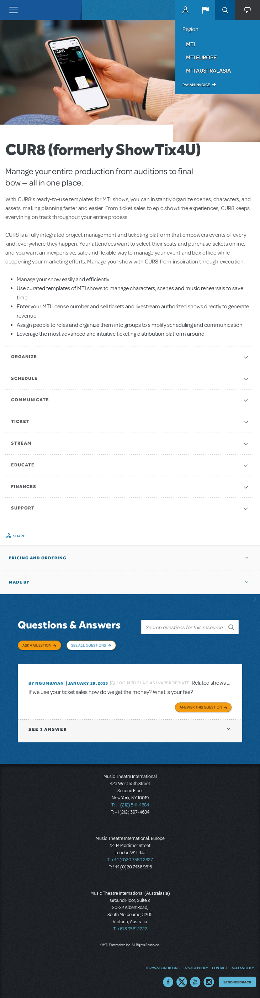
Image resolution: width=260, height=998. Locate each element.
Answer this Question (201, 707)
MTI (190, 44)
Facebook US (168, 982)
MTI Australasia (208, 70)
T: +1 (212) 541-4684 (130, 805)
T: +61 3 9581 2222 (130, 929)
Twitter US (181, 982)
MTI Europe (201, 57)
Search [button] (225, 10)
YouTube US (195, 982)
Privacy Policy (196, 968)
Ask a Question (36, 645)
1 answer (47, 729)
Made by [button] (19, 582)
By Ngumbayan (46, 683)
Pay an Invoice (196, 84)
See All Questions (88, 645)
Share (19, 535)
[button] (205, 10)
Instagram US (208, 982)
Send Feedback (237, 982)
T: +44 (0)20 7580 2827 (130, 860)
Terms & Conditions (162, 968)
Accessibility (243, 968)
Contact (219, 968)
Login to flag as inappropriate (153, 683)
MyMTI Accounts (185, 10)
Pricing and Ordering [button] (38, 557)
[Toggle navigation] (13, 10)
